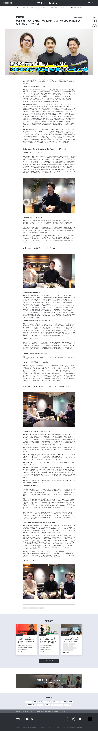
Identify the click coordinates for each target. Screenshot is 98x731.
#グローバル (68, 705)
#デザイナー (55, 701)
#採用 (35, 701)
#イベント (74, 648)
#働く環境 (31, 608)
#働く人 (36, 608)
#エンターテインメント (46, 649)
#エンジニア (28, 645)
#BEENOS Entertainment (46, 645)
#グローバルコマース (22, 649)
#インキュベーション (67, 650)
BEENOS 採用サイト (88, 3)
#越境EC (41, 608)
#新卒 (23, 645)
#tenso (19, 645)
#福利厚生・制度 (66, 648)
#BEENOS (25, 608)
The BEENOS (47, 3)
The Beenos (25, 719)
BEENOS (7, 3)
